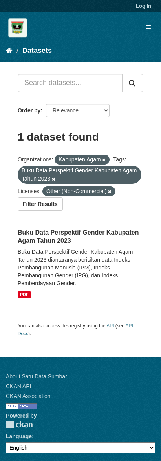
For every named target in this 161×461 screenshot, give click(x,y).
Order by (29, 110)
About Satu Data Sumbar (36, 376)
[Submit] (132, 83)
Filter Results (40, 204)
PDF (24, 294)
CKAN (19, 424)
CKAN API (18, 386)
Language (19, 436)
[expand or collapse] (148, 27)
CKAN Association (28, 396)
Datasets (37, 50)
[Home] (9, 50)
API (110, 326)
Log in (143, 6)
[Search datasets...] (70, 83)
